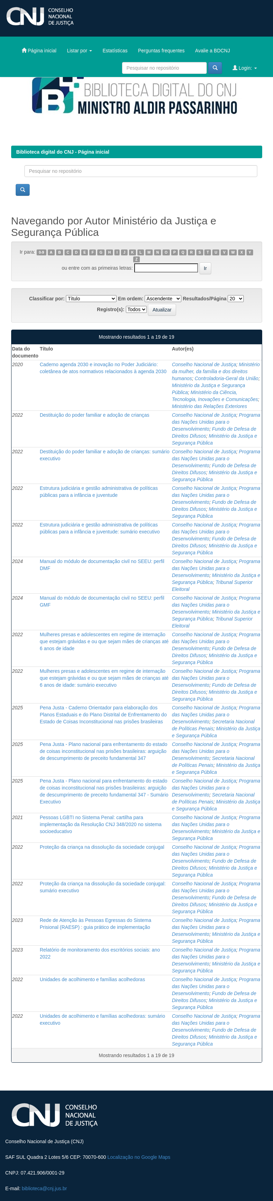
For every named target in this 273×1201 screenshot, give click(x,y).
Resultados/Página (204, 298)
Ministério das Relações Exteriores (209, 406)
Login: (245, 68)
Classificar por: (47, 298)
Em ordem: (130, 298)
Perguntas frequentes (161, 50)
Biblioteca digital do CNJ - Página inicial (62, 152)
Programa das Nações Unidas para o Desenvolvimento (216, 422)
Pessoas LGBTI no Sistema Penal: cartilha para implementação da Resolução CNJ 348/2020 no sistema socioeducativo (100, 824)
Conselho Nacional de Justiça (204, 364)
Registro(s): (110, 309)
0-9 (41, 252)
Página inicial (39, 50)
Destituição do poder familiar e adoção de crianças (94, 415)
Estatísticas (115, 50)
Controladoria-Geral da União (226, 378)
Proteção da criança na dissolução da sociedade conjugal (102, 847)
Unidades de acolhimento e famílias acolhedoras (92, 979)
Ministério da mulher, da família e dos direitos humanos (216, 371)
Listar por (79, 50)
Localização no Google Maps (138, 1157)
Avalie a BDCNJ (212, 50)
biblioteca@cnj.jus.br (44, 1188)
